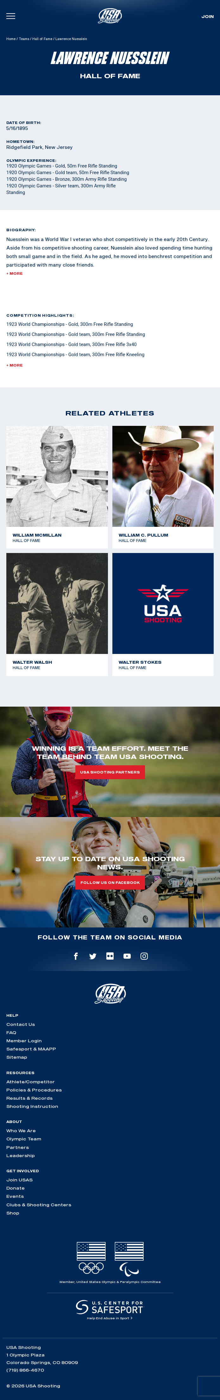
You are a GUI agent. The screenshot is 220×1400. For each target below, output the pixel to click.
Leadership (20, 1155)
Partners (17, 1147)
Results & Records (29, 1098)
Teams (24, 39)
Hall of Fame (42, 39)
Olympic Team (23, 1138)
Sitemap (16, 1057)
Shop (12, 1212)
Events (15, 1196)
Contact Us (20, 1024)
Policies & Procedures (34, 1089)
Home (11, 39)
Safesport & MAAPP (31, 1048)
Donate (15, 1188)
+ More (14, 273)
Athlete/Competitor (30, 1081)
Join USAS (19, 1179)
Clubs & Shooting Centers (38, 1204)
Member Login (24, 1040)
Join (207, 16)
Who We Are (21, 1130)
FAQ (11, 1032)
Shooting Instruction (32, 1106)
